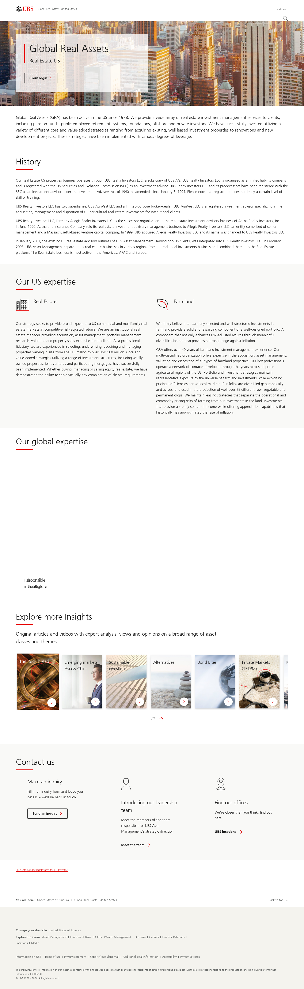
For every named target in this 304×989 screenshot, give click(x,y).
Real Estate (97, 586)
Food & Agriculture (207, 586)
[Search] (285, 18)
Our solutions (43, 586)
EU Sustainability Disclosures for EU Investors (42, 870)
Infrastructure (152, 586)
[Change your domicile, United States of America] (65, 930)
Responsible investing (261, 586)
